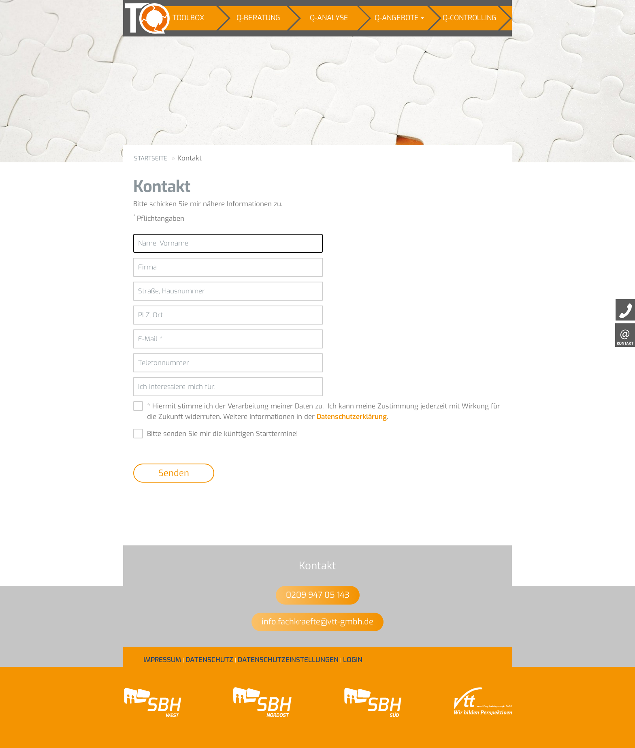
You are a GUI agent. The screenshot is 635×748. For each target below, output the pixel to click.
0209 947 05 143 (317, 595)
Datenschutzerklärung (352, 416)
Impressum (162, 660)
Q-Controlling (469, 18)
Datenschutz (209, 660)
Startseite (150, 158)
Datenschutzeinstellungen (288, 660)
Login (352, 660)
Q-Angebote (399, 18)
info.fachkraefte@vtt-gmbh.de (317, 621)
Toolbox (188, 18)
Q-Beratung (258, 18)
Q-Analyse (329, 18)
